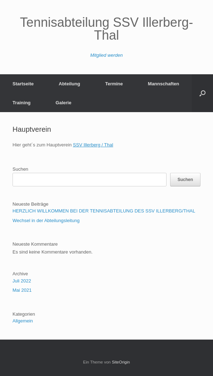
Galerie (63, 102)
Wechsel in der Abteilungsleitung (46, 220)
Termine (114, 83)
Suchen (20, 169)
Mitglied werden (106, 55)
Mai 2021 (22, 290)
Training (22, 102)
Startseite (23, 83)
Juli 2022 (22, 281)
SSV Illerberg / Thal (93, 144)
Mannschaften (163, 83)
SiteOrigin (121, 362)
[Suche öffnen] (202, 93)
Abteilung (69, 83)
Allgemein (23, 321)
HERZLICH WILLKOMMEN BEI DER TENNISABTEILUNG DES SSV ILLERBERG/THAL (104, 211)
